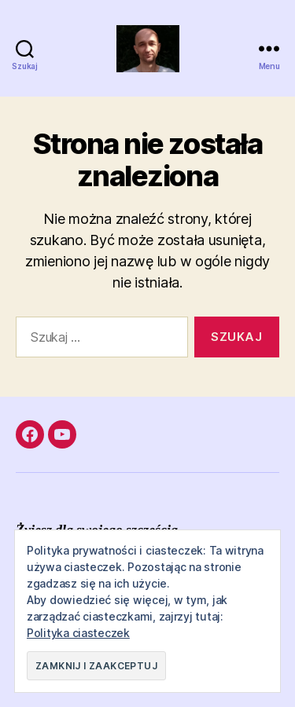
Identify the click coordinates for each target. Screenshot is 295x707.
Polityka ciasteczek (78, 632)
